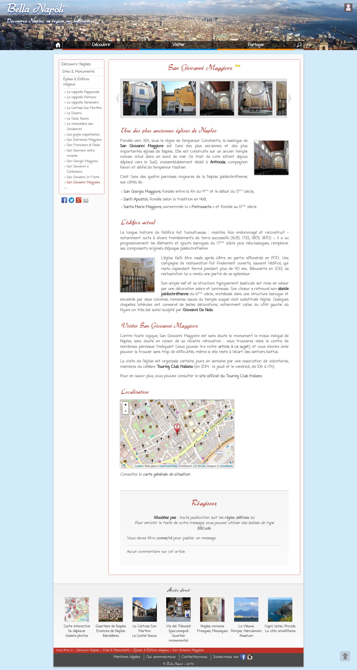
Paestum (246, 636)
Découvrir (101, 45)
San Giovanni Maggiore (83, 182)
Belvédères (111, 636)
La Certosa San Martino (84, 108)
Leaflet (139, 466)
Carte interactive (77, 626)
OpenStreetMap (168, 466)
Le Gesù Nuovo (78, 118)
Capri (269, 626)
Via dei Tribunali (178, 626)
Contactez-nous (194, 657)
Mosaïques (220, 631)
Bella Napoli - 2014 (178, 664)
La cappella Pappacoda (83, 92)
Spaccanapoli (178, 631)
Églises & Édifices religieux (151, 650)
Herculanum (253, 631)
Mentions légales (127, 657)
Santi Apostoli (136, 199)
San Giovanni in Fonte (83, 177)
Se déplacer (76, 631)
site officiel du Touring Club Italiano (230, 376)
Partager (256, 45)
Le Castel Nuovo (144, 636)
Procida (290, 626)
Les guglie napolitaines (83, 134)
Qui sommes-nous (161, 657)
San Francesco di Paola (83, 145)
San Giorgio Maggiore (82, 161)
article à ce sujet (233, 347)
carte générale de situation (166, 475)
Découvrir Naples (75, 64)
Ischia (278, 626)
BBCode (203, 529)
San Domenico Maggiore (84, 140)
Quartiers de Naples (111, 626)
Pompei (236, 631)
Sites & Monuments (78, 72)
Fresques (204, 631)
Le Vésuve (246, 626)
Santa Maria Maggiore (142, 207)
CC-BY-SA (199, 466)
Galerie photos (77, 636)
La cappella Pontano (81, 97)
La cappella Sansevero (82, 102)
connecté (164, 538)
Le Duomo (74, 113)
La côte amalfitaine (280, 631)
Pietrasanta (201, 207)
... (68, 188)
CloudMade (226, 466)
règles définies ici (239, 518)
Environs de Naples (110, 631)
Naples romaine (212, 626)
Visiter (178, 45)
